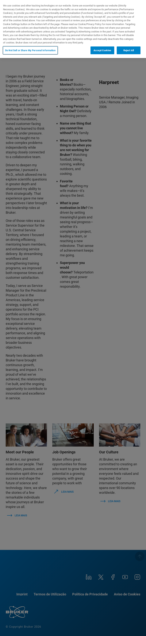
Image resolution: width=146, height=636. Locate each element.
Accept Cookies (102, 50)
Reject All (128, 50)
